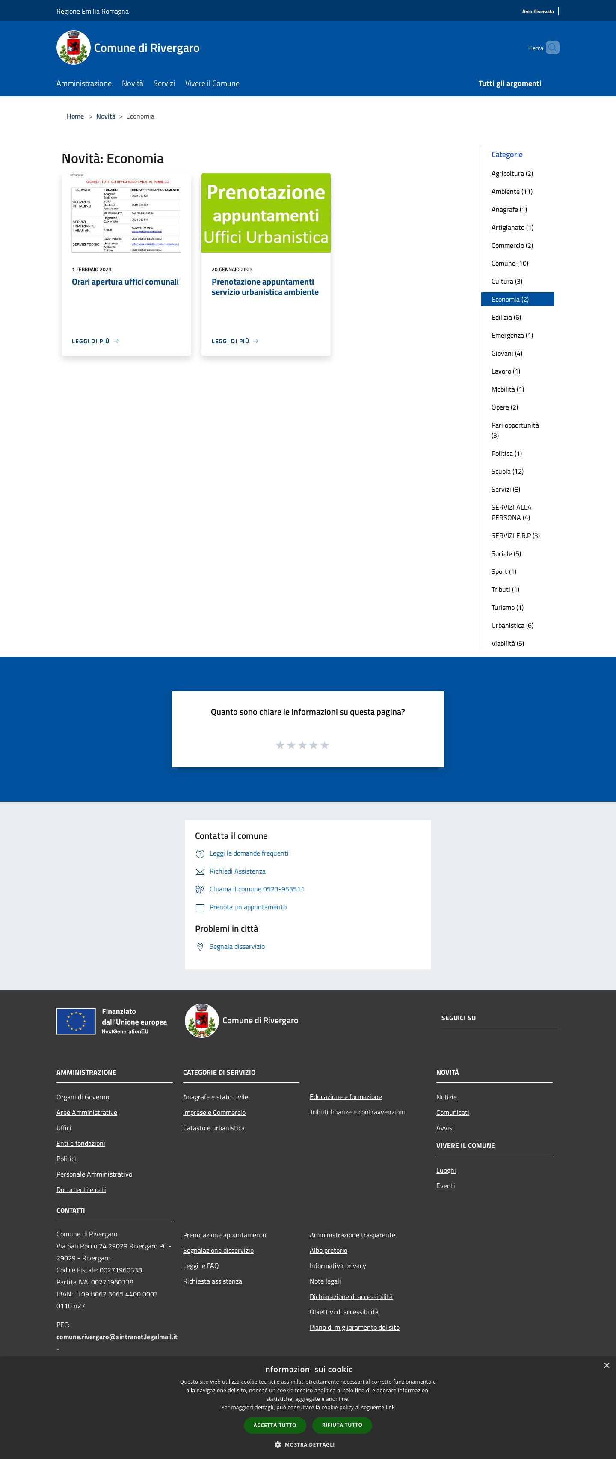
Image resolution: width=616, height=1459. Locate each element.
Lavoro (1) (506, 371)
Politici (66, 1158)
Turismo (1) (508, 607)
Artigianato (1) (512, 227)
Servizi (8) (506, 489)
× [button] (606, 1366)
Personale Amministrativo (94, 1174)
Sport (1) (504, 571)
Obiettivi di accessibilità (344, 1312)
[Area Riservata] (538, 12)
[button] (308, 1444)
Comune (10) (510, 263)
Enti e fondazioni (80, 1143)
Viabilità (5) (508, 643)
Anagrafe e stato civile (215, 1097)
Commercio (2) (512, 245)
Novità (106, 116)
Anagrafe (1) (509, 209)
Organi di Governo (82, 1097)
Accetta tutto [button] (275, 1425)
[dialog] (308, 1408)
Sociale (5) (506, 553)
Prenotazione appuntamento (224, 1235)
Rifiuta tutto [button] (342, 1425)
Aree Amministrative (86, 1112)
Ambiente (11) (512, 191)
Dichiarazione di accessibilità (351, 1296)
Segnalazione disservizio (218, 1250)
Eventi (445, 1185)
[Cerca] (549, 47)
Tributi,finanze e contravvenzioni (357, 1112)
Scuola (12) (508, 471)
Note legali (325, 1281)
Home (75, 116)
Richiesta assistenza (212, 1281)
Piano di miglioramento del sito (355, 1327)
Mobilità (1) (508, 389)
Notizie (446, 1097)
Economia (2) (510, 299)
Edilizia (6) (506, 317)
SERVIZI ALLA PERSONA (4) (512, 512)
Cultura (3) (507, 281)
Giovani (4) (507, 353)
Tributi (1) (505, 589)
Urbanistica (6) (512, 625)
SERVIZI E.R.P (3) (516, 535)
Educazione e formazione (346, 1096)
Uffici (63, 1128)
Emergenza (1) (512, 335)
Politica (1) (507, 453)
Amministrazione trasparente (352, 1235)
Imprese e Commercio (214, 1112)
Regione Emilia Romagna (92, 11)
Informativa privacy (338, 1265)
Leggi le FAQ (201, 1265)
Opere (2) (505, 407)
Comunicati (452, 1112)
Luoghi (446, 1170)
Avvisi (445, 1128)
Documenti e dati (81, 1189)
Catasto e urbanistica (214, 1128)
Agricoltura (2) (512, 173)
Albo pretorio (328, 1250)
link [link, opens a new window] (390, 1407)
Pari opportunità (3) (515, 430)
